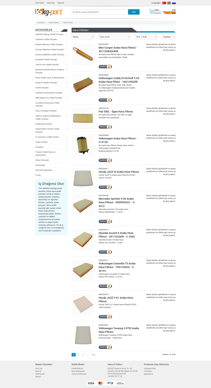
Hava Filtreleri (68, 23)
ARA (134, 12)
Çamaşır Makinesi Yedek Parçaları (50, 49)
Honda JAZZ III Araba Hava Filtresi (119, 171)
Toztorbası (148, 371)
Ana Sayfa (39, 3)
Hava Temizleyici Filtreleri (46, 111)
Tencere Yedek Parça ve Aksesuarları (45, 153)
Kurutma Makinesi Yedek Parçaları (50, 54)
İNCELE (103, 66)
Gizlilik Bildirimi (77, 368)
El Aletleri (39, 147)
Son (93, 355)
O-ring (38, 175)
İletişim (38, 377)
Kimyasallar (40, 165)
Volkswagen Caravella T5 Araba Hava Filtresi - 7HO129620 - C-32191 (117, 267)
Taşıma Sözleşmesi (79, 374)
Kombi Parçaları (42, 88)
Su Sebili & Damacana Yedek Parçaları (47, 104)
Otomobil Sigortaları (44, 170)
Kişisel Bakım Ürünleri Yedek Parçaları (47, 130)
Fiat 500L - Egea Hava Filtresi (116, 111)
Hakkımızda (40, 374)
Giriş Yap (50, 3)
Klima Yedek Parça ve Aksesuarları (50, 78)
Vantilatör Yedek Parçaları (46, 39)
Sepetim (157, 13)
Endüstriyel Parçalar (44, 124)
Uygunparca (148, 374)
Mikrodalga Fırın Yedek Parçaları (49, 98)
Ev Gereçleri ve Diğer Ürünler (47, 137)
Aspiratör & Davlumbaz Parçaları (49, 93)
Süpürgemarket (150, 368)
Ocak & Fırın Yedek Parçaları (47, 64)
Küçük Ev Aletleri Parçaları (46, 83)
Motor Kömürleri (42, 160)
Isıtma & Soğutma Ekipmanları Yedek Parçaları (48, 117)
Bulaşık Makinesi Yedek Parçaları (49, 44)
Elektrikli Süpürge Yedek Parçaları (49, 34)
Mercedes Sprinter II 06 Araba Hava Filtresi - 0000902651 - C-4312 (117, 202)
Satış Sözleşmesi (78, 371)
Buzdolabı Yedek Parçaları (46, 59)
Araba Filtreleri (54, 23)
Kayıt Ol (61, 3)
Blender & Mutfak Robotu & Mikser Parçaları (50, 71)
